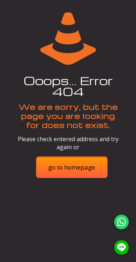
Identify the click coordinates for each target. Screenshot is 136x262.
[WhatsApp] (121, 222)
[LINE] (121, 247)
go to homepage (71, 167)
